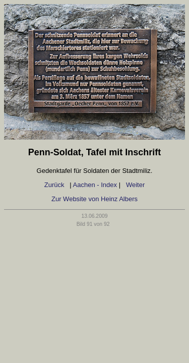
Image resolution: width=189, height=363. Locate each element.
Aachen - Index (95, 185)
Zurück (55, 185)
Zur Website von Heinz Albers (94, 199)
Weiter (135, 185)
